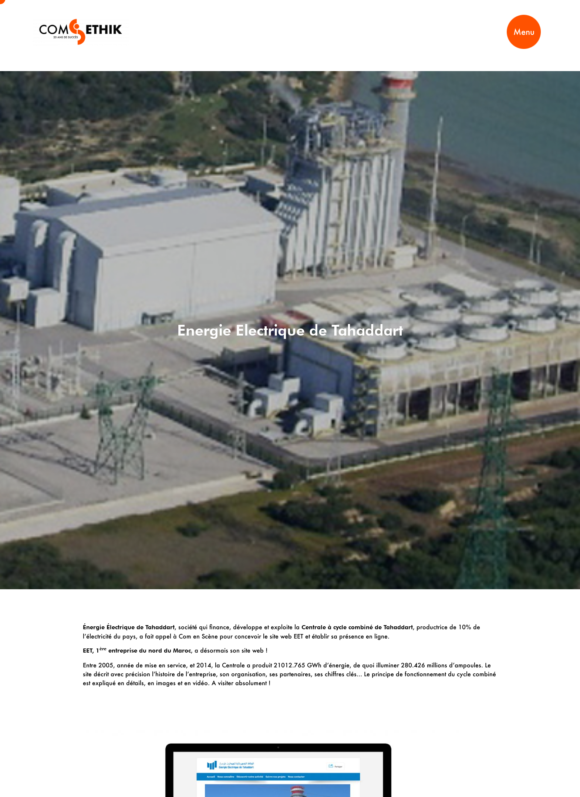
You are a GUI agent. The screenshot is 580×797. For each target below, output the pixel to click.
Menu (524, 31)
